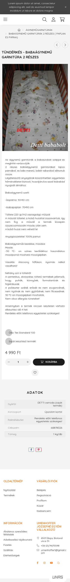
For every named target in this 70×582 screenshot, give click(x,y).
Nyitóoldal (9, 490)
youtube (51, 562)
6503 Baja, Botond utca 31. (51, 540)
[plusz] (27, 362)
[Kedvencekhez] (34, 372)
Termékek (9, 495)
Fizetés (8, 545)
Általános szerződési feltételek (15, 533)
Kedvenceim (44, 511)
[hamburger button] (5, 19)
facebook (37, 562)
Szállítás (8, 550)
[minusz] (8, 362)
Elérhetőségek (12, 555)
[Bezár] (65, 7)
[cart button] (62, 19)
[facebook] (31, 450)
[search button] (44, 19)
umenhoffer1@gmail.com (53, 552)
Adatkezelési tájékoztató (18, 539)
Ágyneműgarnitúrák (39, 30)
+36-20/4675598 (50, 545)
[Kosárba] (49, 362)
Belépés (41, 490)
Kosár (40, 505)
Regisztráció (44, 495)
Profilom (42, 500)
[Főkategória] (19, 30)
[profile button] (53, 19)
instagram (44, 562)
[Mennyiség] (18, 362)
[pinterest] (38, 450)
